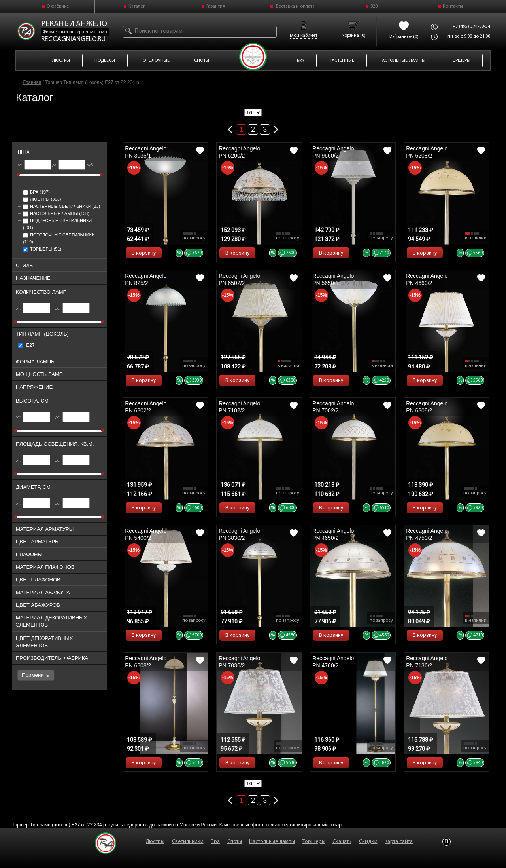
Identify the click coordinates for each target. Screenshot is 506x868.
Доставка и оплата (295, 6)
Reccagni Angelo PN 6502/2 (239, 279)
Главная (32, 82)
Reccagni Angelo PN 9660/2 (333, 152)
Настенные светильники (61, 206)
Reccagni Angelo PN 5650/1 (333, 279)
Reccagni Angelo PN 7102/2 (239, 407)
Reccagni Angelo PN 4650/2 (333, 534)
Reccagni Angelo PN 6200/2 (239, 152)
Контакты (453, 6)
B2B (374, 6)
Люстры (42, 199)
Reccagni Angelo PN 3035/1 (145, 152)
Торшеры (42, 249)
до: (72, 308)
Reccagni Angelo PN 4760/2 (333, 662)
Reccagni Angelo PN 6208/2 (426, 152)
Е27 (26, 345)
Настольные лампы (56, 213)
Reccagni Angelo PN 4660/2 (426, 279)
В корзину (144, 253)
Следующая (276, 128)
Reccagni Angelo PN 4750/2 (426, 534)
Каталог (136, 6)
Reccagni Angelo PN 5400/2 (145, 534)
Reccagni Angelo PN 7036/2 (239, 662)
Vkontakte (446, 842)
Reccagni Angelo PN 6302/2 (145, 407)
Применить (35, 675)
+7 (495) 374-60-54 (471, 26)
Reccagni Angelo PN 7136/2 (426, 662)
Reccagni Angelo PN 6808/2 (145, 662)
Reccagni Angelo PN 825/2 (145, 279)
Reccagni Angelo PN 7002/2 (333, 407)
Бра (36, 192)
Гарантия (215, 6)
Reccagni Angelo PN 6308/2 (426, 407)
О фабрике (58, 6)
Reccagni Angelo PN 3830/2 (239, 534)
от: (33, 308)
